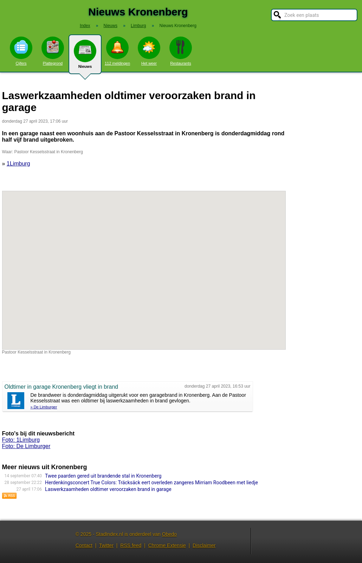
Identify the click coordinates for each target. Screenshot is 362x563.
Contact (84, 545)
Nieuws (85, 57)
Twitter (106, 545)
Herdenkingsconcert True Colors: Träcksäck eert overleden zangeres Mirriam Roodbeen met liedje (151, 482)
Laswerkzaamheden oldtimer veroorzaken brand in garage (108, 489)
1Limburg (18, 164)
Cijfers (21, 51)
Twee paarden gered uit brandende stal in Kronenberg (103, 476)
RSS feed (130, 545)
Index (85, 25)
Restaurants (180, 51)
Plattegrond (52, 51)
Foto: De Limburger (26, 446)
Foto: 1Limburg (21, 440)
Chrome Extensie (167, 545)
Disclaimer (204, 545)
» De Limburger (44, 407)
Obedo (169, 534)
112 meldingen (117, 51)
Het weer (149, 51)
